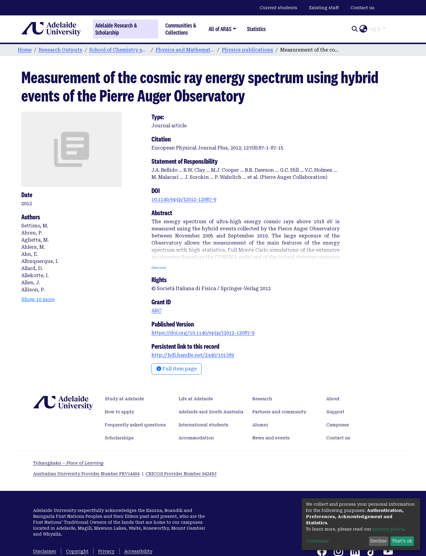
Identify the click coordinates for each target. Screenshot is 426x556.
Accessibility (138, 551)
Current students (278, 7)
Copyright (77, 551)
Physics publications (247, 50)
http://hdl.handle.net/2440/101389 (192, 355)
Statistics (256, 29)
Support (335, 411)
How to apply (119, 411)
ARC (156, 311)
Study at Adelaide (124, 398)
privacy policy (388, 529)
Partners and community (279, 411)
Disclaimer (44, 551)
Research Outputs (60, 50)
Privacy (106, 551)
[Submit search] (354, 29)
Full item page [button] (176, 369)
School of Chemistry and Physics (119, 50)
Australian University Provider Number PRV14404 (86, 473)
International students (203, 424)
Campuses (337, 424)
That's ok (402, 541)
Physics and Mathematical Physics (185, 50)
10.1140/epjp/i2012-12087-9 (183, 199)
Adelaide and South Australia (211, 411)
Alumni (260, 424)
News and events (271, 438)
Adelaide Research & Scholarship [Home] (116, 29)
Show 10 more (38, 299)
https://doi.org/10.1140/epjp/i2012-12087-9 (202, 333)
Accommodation (196, 438)
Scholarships (119, 438)
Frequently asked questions (135, 424)
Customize (317, 541)
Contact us (363, 7)
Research (262, 398)
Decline (378, 541)
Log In (375, 28)
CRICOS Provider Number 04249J (181, 473)
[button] (363, 29)
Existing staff (324, 7)
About (333, 398)
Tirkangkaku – (68, 463)
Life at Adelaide (196, 398)
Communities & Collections (180, 28)
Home (25, 50)
